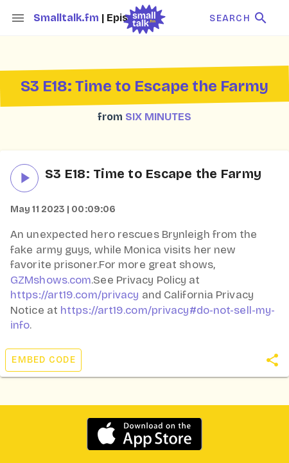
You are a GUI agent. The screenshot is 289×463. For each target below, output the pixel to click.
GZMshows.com (50, 280)
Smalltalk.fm (67, 18)
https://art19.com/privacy (74, 295)
